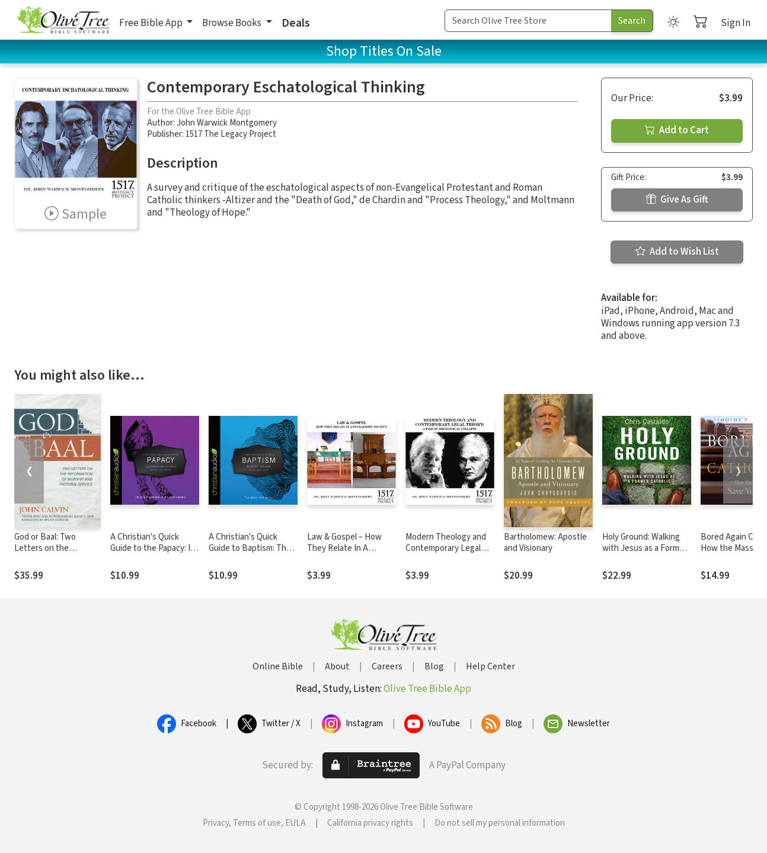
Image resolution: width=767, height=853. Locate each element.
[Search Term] (528, 20)
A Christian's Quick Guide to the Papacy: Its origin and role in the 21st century (154, 554)
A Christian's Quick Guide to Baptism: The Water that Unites (250, 548)
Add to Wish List (677, 252)
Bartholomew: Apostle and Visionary (545, 542)
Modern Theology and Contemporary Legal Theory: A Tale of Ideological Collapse (445, 554)
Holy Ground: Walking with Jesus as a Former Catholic (644, 548)
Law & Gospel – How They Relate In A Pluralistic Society (344, 548)
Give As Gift (677, 200)
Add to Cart (677, 130)
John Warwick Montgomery (227, 123)
